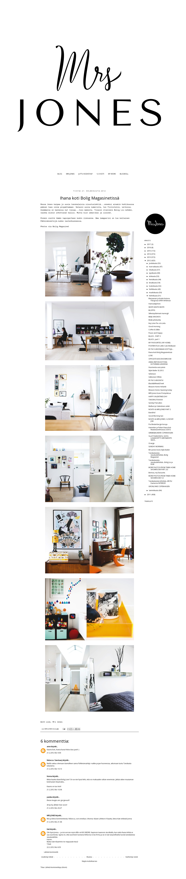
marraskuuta (154, 266)
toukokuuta (153, 286)
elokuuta (152, 276)
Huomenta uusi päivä (157, 367)
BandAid (152, 412)
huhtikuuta (153, 289)
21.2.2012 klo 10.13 (54, 769)
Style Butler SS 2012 (156, 370)
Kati (48, 829)
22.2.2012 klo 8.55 (54, 847)
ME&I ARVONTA (155, 317)
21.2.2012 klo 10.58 (54, 789)
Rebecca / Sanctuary (54, 760)
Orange (151, 443)
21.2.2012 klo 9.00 (54, 753)
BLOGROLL (124, 174)
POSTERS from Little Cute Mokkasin (162, 346)
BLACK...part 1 (154, 339)
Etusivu (89, 857)
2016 (149, 247)
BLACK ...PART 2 (155, 336)
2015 (149, 251)
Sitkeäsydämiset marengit (159, 313)
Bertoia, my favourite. (157, 472)
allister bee (58, 805)
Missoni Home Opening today (160, 390)
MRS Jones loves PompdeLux (160, 393)
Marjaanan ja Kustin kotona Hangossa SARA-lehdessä (160, 299)
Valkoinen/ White (155, 377)
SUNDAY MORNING (156, 446)
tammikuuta (154, 490)
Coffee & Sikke (154, 329)
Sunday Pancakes (155, 403)
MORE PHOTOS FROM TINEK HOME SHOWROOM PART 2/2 (162, 468)
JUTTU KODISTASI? (85, 174)
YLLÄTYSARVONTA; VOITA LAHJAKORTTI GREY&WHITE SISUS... (160, 438)
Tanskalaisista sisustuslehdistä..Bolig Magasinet (158, 455)
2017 (149, 244)
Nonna (49, 776)
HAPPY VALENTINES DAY (158, 396)
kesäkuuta (153, 283)
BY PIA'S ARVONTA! (156, 380)
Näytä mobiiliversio (89, 861)
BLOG (59, 174)
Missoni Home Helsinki (157, 386)
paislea (49, 797)
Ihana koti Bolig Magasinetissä (160, 352)
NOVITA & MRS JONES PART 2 (160, 409)
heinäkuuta (153, 279)
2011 (149, 494)
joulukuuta (153, 263)
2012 (149, 260)
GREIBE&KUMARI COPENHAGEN (161, 433)
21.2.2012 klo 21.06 (54, 822)
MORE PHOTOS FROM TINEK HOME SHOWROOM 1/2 (162, 477)
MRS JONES (70, 174)
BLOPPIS (152, 310)
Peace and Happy (155, 333)
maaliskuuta (154, 292)
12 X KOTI (100, 174)
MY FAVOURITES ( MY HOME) (159, 342)
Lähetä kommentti (51, 852)
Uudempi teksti (47, 857)
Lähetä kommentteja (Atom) (56, 867)
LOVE (151, 355)
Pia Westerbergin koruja (158, 424)
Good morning (154, 326)
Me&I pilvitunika (155, 320)
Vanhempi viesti (131, 857)
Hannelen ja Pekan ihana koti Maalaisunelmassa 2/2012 (160, 428)
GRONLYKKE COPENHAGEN (159, 486)
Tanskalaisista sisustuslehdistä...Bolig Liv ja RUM (161, 462)
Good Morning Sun (156, 416)
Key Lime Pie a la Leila (157, 323)
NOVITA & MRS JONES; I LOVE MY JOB (161, 420)
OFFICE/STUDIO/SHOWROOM (160, 359)
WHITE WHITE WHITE (156, 307)
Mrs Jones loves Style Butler (159, 450)
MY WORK (112, 174)
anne (49, 746)
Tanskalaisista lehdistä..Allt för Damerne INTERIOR (160, 482)
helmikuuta (153, 296)
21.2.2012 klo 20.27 (54, 808)
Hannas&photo (155, 304)
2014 (149, 254)
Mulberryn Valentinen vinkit (159, 406)
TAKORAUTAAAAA (156, 400)
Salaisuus (152, 374)
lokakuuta (153, 270)
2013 (149, 257)
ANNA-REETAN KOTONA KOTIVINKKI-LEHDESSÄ (158, 363)
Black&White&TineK (156, 383)
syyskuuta (153, 273)
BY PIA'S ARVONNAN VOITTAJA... (161, 349)
